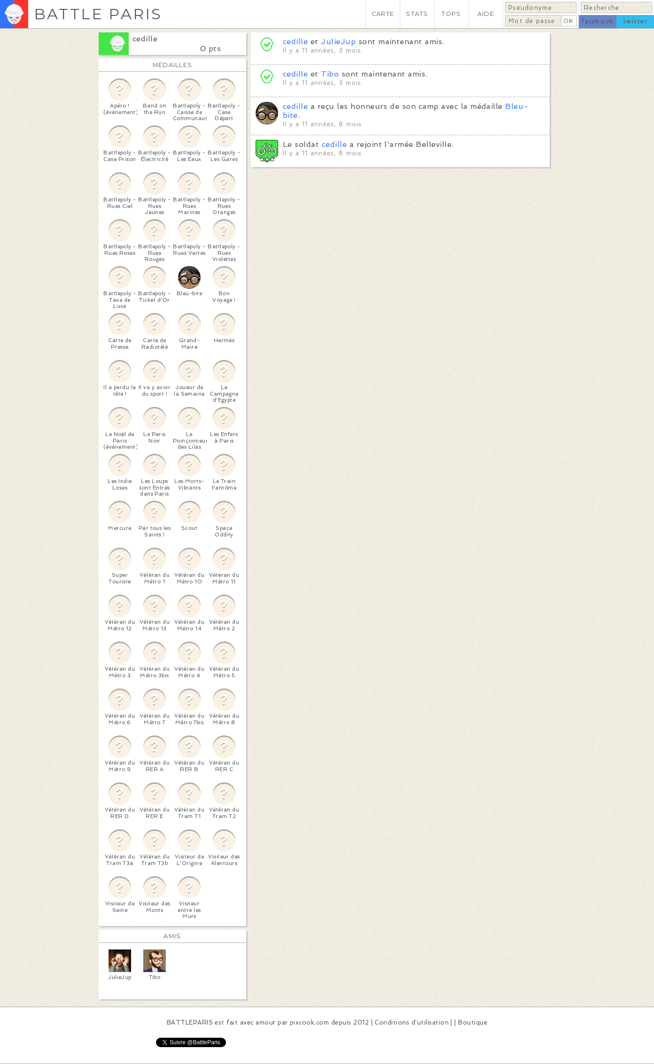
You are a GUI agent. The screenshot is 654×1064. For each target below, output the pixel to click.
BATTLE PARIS (98, 14)
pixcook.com (309, 1022)
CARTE (383, 13)
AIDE (485, 13)
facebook (597, 21)
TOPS (451, 13)
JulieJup (338, 41)
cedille (144, 38)
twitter (635, 21)
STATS (417, 13)
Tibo (330, 73)
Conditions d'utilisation (411, 1022)
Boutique (472, 1022)
